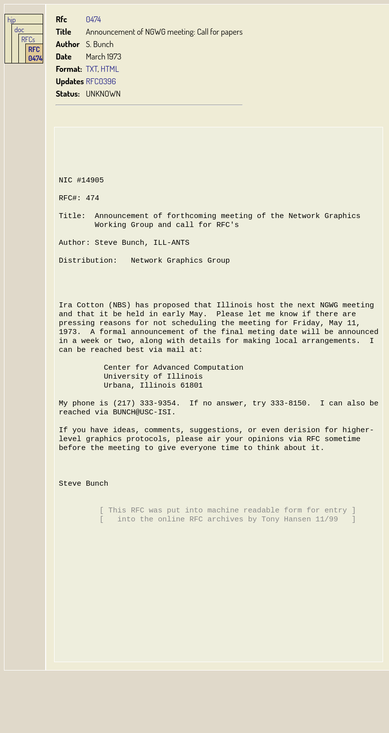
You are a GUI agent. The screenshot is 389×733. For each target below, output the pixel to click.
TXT (92, 68)
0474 (93, 19)
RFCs (28, 39)
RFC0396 (101, 81)
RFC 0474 (35, 53)
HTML (110, 68)
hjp (11, 19)
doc (19, 29)
